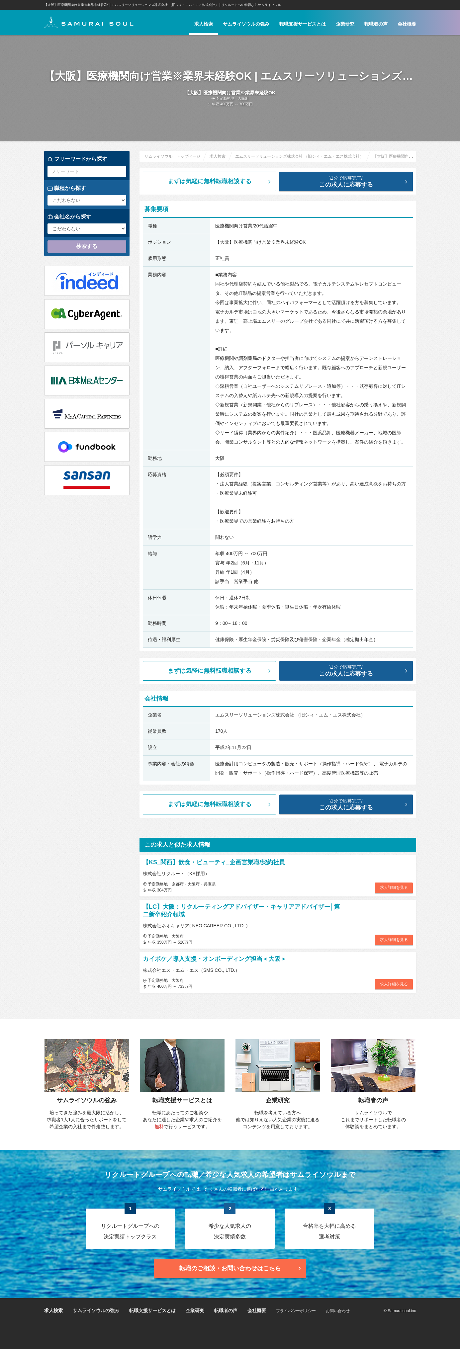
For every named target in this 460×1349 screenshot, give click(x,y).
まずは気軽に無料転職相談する (220, 181)
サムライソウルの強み (246, 24)
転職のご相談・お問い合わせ (241, 1268)
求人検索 (203, 24)
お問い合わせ (338, 1310)
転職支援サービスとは (302, 24)
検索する (86, 246)
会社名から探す (69, 217)
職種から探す (66, 188)
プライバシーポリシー (296, 1310)
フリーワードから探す (77, 159)
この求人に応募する (351, 181)
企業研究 (345, 24)
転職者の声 (376, 24)
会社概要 (407, 24)
